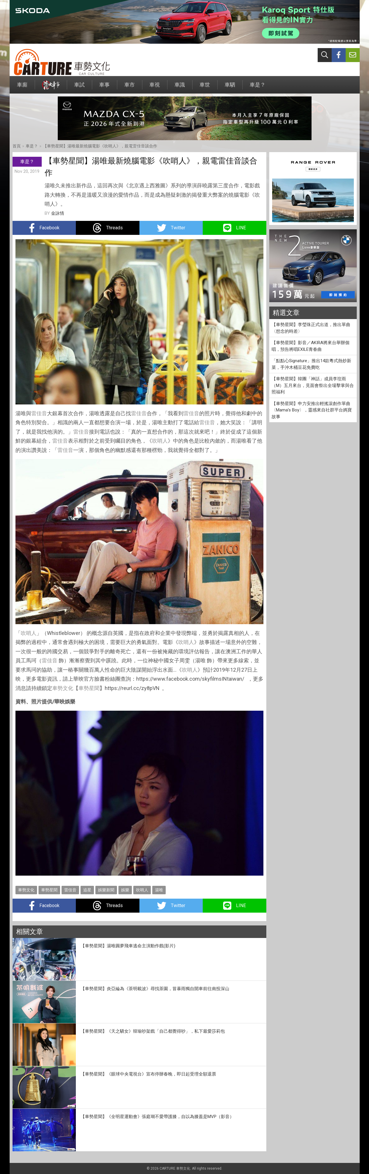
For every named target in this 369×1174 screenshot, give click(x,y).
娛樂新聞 (106, 890)
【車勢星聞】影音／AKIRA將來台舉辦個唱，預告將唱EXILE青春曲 (310, 346)
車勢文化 (62, 688)
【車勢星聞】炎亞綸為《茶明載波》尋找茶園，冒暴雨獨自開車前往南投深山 (155, 988)
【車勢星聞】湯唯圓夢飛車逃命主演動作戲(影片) (128, 945)
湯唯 (159, 890)
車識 (179, 88)
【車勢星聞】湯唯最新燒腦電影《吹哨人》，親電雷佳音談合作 (100, 146)
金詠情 (57, 213)
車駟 (229, 88)
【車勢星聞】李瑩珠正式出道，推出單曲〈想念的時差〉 (311, 328)
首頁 (17, 146)
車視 (154, 88)
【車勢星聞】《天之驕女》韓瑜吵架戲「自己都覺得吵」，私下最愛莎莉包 (153, 1031)
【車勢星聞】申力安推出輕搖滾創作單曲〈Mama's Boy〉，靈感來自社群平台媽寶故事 (312, 410)
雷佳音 (39, 413)
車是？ (257, 88)
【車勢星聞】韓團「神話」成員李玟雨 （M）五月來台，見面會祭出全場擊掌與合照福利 (313, 385)
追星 (87, 890)
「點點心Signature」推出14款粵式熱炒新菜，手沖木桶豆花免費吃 (311, 364)
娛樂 (125, 890)
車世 (204, 88)
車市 (129, 88)
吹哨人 (160, 441)
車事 (104, 88)
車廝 (22, 88)
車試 (79, 88)
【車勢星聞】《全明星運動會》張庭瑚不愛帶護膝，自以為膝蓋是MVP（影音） (157, 1116)
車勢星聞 (88, 688)
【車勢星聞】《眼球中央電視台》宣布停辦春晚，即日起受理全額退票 (148, 1074)
